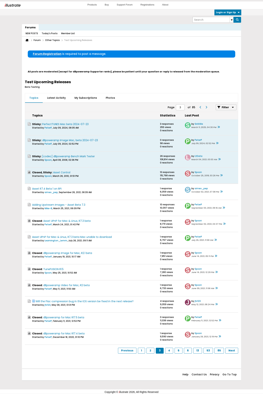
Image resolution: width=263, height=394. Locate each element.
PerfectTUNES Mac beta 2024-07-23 (65, 124)
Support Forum (125, 4)
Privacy (214, 374)
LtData (198, 156)
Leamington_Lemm (56, 240)
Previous (127, 350)
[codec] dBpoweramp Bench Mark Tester (68, 156)
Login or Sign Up (228, 12)
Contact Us (199, 374)
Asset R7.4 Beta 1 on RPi (47, 189)
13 (197, 350)
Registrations (147, 4)
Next (231, 350)
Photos (110, 98)
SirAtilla (199, 123)
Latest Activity (56, 98)
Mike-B (48, 208)
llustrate (12, 5)
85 (219, 350)
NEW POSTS (32, 33)
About (165, 4)
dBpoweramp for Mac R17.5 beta (63, 317)
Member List (68, 33)
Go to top (229, 374)
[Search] (213, 20)
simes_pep (51, 192)
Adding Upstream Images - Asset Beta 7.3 (58, 205)
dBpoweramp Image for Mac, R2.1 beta (67, 253)
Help (185, 374)
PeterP (48, 127)
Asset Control (61, 172)
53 (208, 350)
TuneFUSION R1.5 (53, 269)
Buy (107, 4)
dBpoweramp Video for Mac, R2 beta (66, 285)
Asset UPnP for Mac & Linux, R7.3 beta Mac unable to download (72, 237)
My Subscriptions (86, 98)
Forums (30, 27)
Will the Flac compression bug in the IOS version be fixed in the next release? (85, 301)
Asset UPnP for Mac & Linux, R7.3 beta (67, 221)
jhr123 (48, 304)
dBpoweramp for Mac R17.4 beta (64, 333)
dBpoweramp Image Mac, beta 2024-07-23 (70, 140)
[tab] (34, 98)
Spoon (48, 159)
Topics (33, 98)
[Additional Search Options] (232, 20)
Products (92, 4)
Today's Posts (50, 33)
